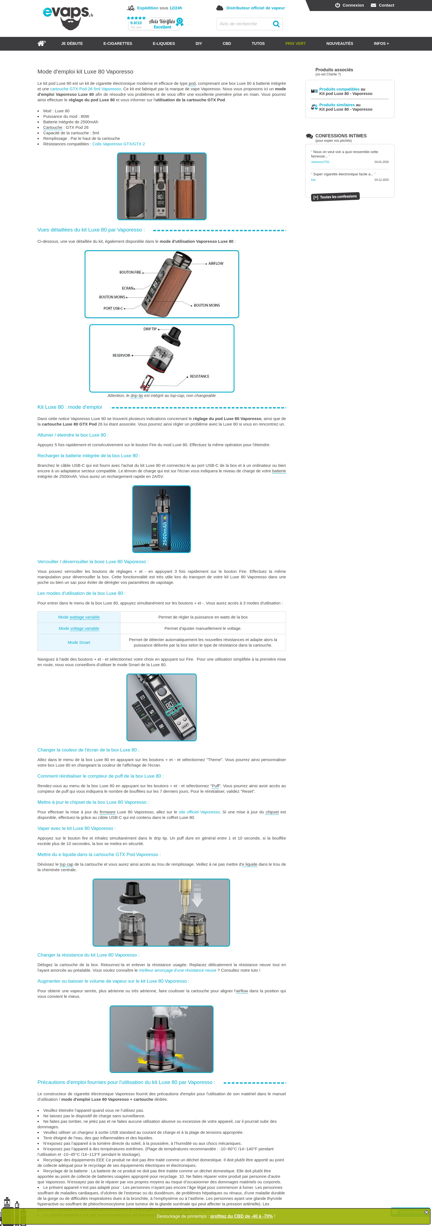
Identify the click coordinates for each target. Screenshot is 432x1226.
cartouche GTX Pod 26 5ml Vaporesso (85, 88)
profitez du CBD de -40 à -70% (241, 1216)
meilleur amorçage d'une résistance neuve (177, 970)
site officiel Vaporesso (199, 812)
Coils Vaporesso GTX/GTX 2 (118, 143)
